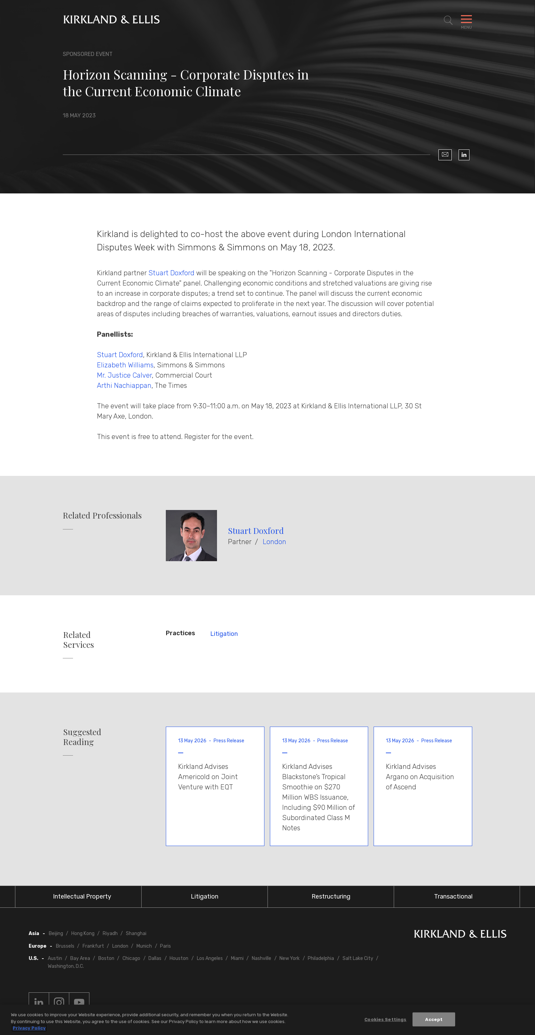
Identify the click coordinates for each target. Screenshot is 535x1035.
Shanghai (136, 933)
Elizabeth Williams (125, 365)
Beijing (56, 933)
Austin (55, 958)
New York (289, 958)
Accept (434, 1019)
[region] (267, 1020)
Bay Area (80, 958)
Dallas (154, 958)
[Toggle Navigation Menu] (466, 20)
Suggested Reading (82, 737)
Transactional (453, 896)
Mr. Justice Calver (124, 375)
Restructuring (331, 896)
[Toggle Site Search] (448, 20)
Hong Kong (83, 933)
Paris (165, 946)
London (274, 542)
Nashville (261, 958)
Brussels (65, 946)
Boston (106, 958)
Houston (179, 958)
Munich (144, 946)
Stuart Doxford (171, 273)
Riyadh (110, 933)
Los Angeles (210, 958)
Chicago (131, 958)
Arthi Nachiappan (124, 385)
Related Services (78, 639)
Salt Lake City (358, 958)
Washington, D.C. (66, 966)
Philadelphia (321, 958)
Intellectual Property (82, 896)
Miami (237, 958)
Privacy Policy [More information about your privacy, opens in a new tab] (29, 1028)
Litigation (224, 634)
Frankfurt (93, 946)
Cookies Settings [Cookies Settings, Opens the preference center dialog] (385, 1019)
